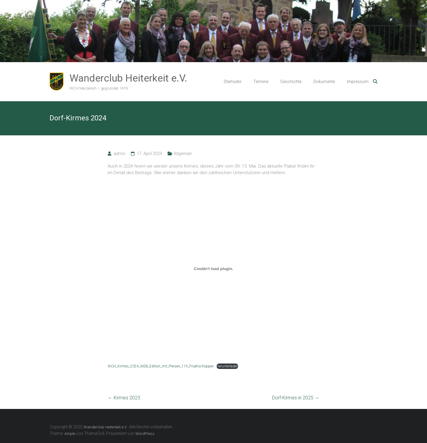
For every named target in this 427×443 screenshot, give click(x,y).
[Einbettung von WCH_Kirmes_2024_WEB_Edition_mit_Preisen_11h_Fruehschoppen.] (213, 268)
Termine (260, 81)
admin (120, 153)
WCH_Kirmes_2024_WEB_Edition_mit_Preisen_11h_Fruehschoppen (161, 366)
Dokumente (324, 81)
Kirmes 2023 (124, 398)
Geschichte (290, 81)
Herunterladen (227, 366)
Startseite (232, 81)
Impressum (358, 81)
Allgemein (183, 153)
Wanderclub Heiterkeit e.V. (128, 78)
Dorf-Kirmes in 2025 (295, 398)
